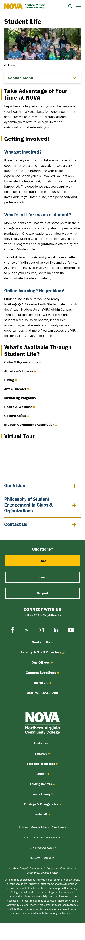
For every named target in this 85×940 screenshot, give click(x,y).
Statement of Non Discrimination (42, 837)
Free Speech (59, 827)
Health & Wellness (19, 406)
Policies (23, 827)
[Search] (70, 6)
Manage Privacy (40, 827)
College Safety (17, 415)
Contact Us (15, 524)
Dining (10, 380)
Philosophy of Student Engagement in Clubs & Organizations (28, 505)
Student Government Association (31, 424)
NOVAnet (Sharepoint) (42, 857)
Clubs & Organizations (22, 362)
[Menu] (78, 6)
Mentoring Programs (21, 398)
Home (11, 65)
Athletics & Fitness (20, 371)
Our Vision (14, 486)
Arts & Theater (17, 389)
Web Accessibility (46, 847)
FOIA (31, 847)
